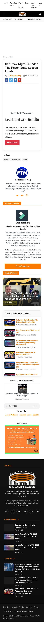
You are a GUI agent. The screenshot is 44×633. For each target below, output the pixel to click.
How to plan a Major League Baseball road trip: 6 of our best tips (26, 580)
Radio (27, 3)
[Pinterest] (18, 511)
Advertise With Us (13, 4)
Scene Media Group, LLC (28, 616)
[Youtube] (22, 196)
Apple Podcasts (11, 415)
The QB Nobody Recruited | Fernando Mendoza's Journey (26, 591)
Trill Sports (20, 589)
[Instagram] (27, 196)
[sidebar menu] (4, 14)
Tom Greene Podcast (24, 564)
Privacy (36, 607)
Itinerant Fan (20, 578)
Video (11, 57)
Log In (40, 4)
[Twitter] (17, 196)
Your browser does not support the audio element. (22, 406)
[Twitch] (38, 511)
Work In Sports (21, 5)
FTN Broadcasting (14, 76)
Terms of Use (7, 611)
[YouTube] (31, 511)
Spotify (36, 415)
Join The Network (34, 5)
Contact (29, 607)
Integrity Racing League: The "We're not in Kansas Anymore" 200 (27, 365)
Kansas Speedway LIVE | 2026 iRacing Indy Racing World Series (27, 547)
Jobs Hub (6, 607)
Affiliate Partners (20, 611)
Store (31, 611)
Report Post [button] (12, 142)
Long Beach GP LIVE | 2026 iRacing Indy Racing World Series (26, 536)
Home (5, 57)
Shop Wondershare (23, 266)
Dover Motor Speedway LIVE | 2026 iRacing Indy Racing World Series (27, 343)
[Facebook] (6, 511)
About (6, 3)
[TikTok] (25, 511)
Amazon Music (25, 415)
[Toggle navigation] (40, 14)
